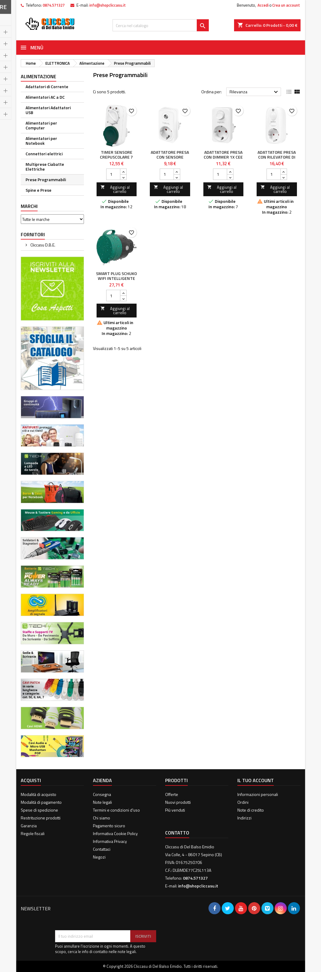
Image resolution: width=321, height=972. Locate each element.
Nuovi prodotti (178, 802)
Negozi (99, 857)
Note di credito (250, 810)
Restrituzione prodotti (40, 818)
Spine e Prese (38, 190)
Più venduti (175, 810)
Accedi (263, 5)
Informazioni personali (257, 794)
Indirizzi (244, 818)
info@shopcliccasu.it (107, 5)
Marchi (29, 206)
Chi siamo (101, 818)
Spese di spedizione (39, 810)
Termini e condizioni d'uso (116, 810)
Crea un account (286, 5)
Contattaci (101, 849)
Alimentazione (38, 76)
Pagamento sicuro (109, 825)
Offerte (171, 794)
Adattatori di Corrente (47, 86)
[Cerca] (161, 25)
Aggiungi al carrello (115, 189)
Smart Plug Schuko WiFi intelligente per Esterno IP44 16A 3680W (116, 280)
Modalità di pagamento (41, 802)
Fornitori (33, 234)
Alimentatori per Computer (41, 125)
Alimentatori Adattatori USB (48, 110)
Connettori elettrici (44, 153)
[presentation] (101, 915)
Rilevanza (255, 92)
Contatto (177, 832)
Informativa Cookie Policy (115, 833)
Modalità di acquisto (38, 794)
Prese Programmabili (46, 179)
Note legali (102, 802)
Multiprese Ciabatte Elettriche (45, 166)
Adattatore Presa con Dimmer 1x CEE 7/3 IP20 (223, 157)
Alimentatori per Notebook (41, 140)
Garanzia (29, 825)
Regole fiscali (33, 833)
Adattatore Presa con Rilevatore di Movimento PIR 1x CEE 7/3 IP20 (277, 159)
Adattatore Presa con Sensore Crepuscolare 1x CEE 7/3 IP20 (170, 159)
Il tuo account (255, 780)
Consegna (102, 794)
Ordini (242, 802)
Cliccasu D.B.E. (42, 245)
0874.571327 (54, 5)
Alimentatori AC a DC (45, 97)
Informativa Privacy (110, 841)
